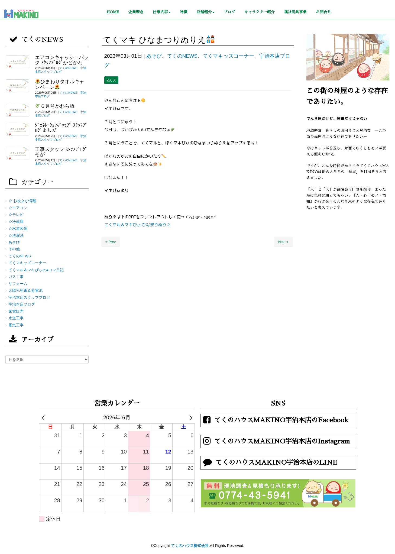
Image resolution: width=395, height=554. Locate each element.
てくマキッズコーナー (228, 56)
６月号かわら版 (55, 106)
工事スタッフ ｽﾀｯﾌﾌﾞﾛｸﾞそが (61, 152)
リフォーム (17, 284)
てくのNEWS (182, 56)
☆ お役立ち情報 (22, 201)
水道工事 (16, 318)
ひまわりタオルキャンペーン (59, 84)
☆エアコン (17, 208)
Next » (283, 242)
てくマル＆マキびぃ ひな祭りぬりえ (137, 225)
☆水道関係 (17, 228)
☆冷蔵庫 (16, 222)
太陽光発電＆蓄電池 (25, 291)
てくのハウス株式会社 (190, 545)
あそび (154, 56)
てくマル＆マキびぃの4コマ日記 (36, 270)
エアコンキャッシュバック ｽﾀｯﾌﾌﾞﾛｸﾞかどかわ (62, 60)
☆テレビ (16, 215)
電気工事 (16, 325)
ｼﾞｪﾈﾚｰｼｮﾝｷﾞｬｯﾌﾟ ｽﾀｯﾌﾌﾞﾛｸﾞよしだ (61, 127)
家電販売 (16, 311)
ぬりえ (111, 80)
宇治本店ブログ (21, 304)
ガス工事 (16, 277)
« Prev (111, 242)
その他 (14, 249)
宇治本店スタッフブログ (60, 69)
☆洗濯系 (16, 236)
